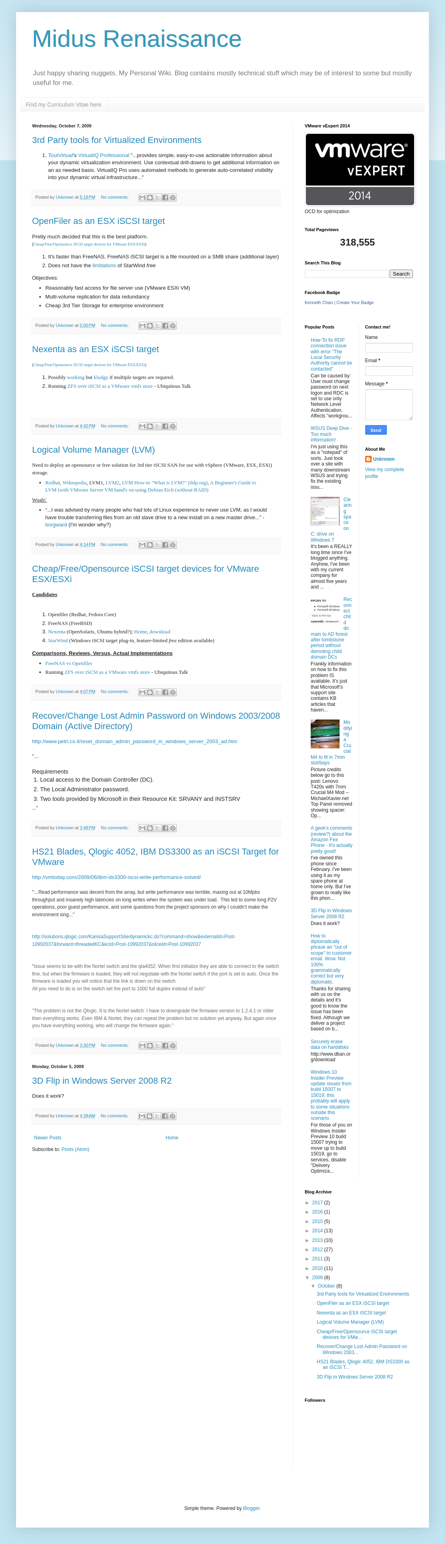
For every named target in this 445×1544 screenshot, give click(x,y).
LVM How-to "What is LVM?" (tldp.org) (165, 483)
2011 (318, 1259)
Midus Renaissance (137, 38)
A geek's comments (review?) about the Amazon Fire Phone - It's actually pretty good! (331, 839)
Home (140, 632)
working (75, 377)
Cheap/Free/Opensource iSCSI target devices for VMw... (357, 1334)
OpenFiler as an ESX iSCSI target (98, 221)
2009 (318, 1277)
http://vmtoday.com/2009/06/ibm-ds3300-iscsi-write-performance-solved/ (116, 877)
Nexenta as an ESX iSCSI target (95, 349)
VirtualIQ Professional (103, 155)
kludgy (101, 377)
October (327, 1286)
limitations (104, 265)
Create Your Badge (355, 302)
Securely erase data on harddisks (330, 1044)
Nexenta (56, 632)
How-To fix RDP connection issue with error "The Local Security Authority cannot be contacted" (331, 354)
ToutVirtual (60, 155)
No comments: (115, 197)
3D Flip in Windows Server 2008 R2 (102, 1081)
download (160, 632)
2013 (318, 1240)
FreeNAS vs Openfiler (68, 663)
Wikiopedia (75, 483)
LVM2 (112, 483)
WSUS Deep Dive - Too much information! (331, 434)
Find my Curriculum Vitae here (63, 104)
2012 (318, 1249)
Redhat (52, 483)
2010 (318, 1268)
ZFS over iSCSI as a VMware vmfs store (110, 386)
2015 (318, 1221)
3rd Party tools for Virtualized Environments (117, 140)
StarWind (58, 640)
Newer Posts (47, 1138)
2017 (318, 1202)
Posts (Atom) (75, 1149)
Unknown (384, 459)
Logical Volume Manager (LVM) (93, 450)
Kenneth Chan (319, 302)
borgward (56, 525)
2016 (318, 1212)
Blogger (251, 1508)
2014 (318, 1231)
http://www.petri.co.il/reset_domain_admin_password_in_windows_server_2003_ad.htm (134, 741)
